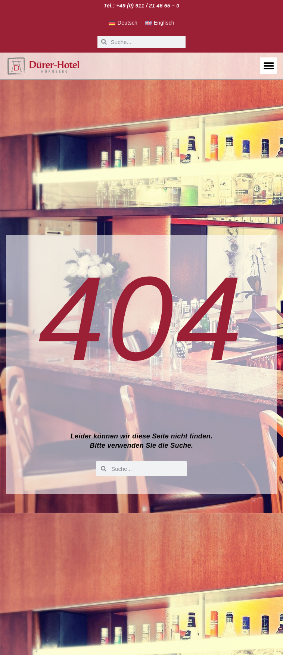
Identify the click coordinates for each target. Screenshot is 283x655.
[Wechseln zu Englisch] (159, 23)
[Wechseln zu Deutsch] (123, 23)
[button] (268, 65)
